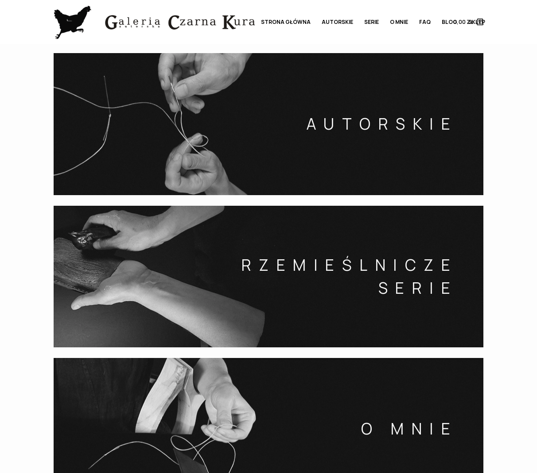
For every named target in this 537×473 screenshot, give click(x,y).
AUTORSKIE (337, 22)
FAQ (425, 22)
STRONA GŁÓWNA (286, 22)
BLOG (449, 22)
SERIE (371, 22)
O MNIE (399, 22)
